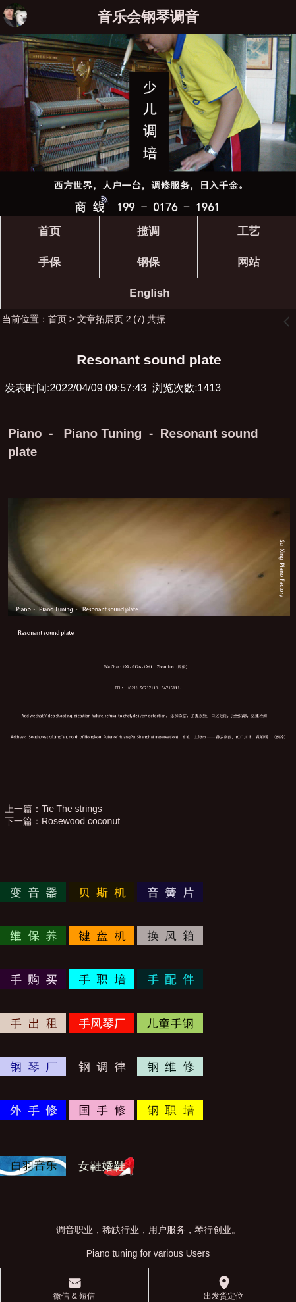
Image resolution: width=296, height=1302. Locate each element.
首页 (57, 319)
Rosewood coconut (81, 821)
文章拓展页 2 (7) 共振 (121, 319)
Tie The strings (72, 808)
